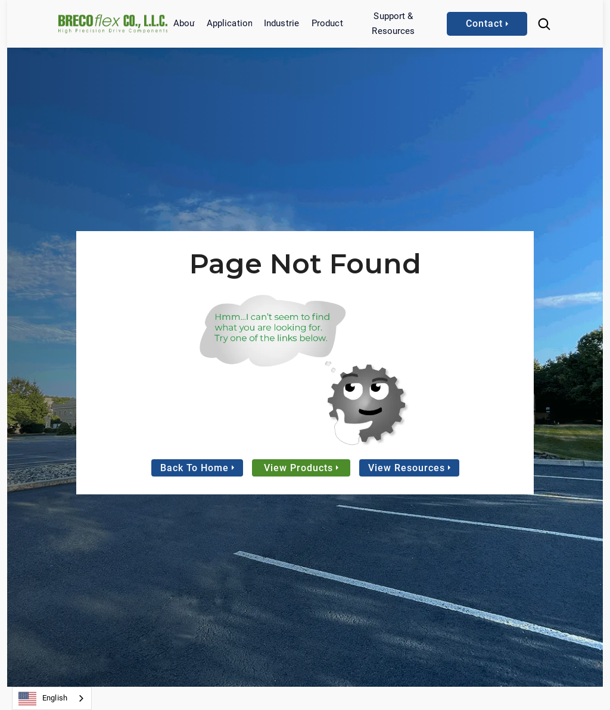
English (42, 699)
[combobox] (52, 698)
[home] (112, 23)
